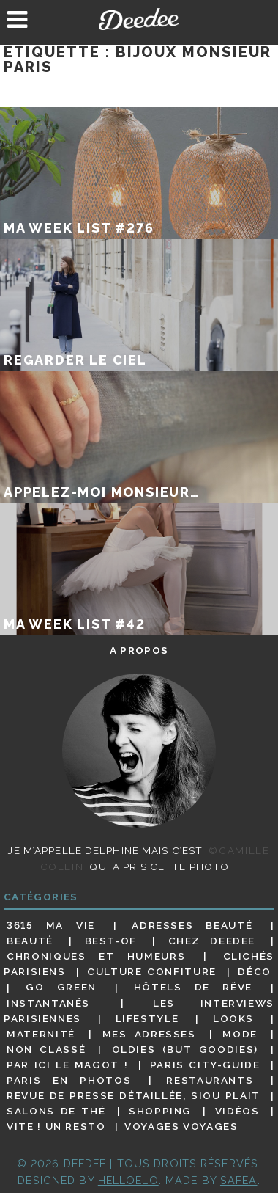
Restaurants (209, 1080)
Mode (240, 1034)
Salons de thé (56, 1111)
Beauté (30, 940)
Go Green (61, 987)
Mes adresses (149, 1034)
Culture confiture (152, 971)
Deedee (139, 19)
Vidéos (237, 1111)
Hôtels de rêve (193, 987)
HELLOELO (128, 1180)
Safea (239, 1180)
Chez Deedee (211, 940)
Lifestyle (147, 1018)
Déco (254, 971)
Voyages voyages (181, 1126)
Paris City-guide (205, 1064)
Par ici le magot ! (67, 1064)
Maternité (41, 1034)
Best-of (111, 940)
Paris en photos (69, 1080)
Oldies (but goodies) (185, 1049)
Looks (233, 1018)
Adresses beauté (192, 925)
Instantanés (48, 1003)
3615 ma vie (51, 925)
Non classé (46, 1049)
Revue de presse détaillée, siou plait (133, 1095)
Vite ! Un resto (56, 1126)
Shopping (160, 1111)
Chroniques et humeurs (96, 956)
